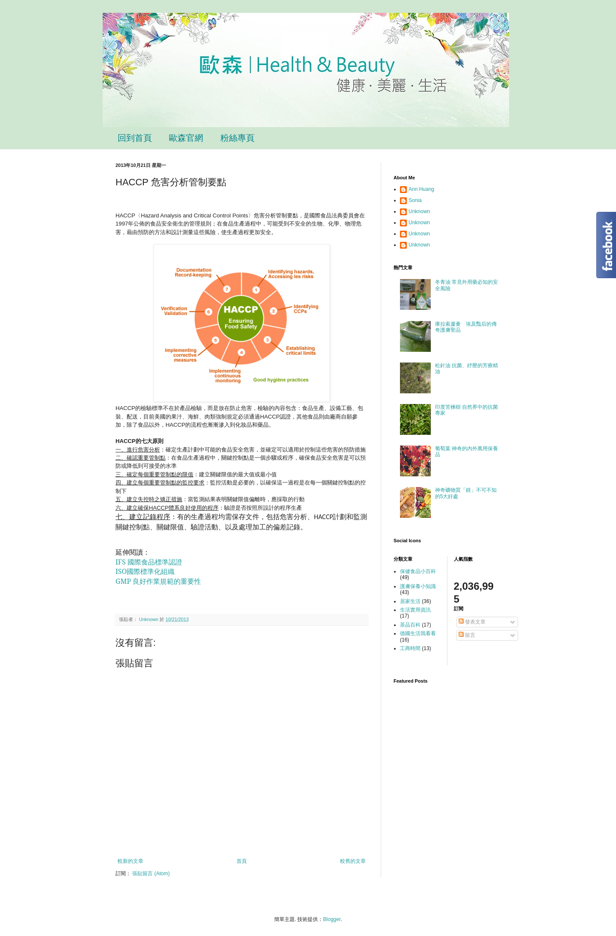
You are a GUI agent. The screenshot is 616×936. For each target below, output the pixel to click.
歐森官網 (186, 138)
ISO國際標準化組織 (145, 571)
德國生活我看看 (418, 633)
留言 (467, 635)
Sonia (415, 200)
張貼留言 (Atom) (150, 874)
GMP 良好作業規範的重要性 (158, 581)
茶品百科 (410, 625)
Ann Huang (421, 189)
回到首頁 (135, 138)
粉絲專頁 (237, 138)
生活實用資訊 (415, 610)
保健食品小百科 (418, 571)
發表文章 (472, 622)
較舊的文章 (353, 861)
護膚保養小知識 (418, 586)
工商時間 (410, 648)
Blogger (332, 919)
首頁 (242, 861)
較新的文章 (130, 861)
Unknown (419, 211)
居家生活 (410, 601)
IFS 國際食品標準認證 (149, 562)
